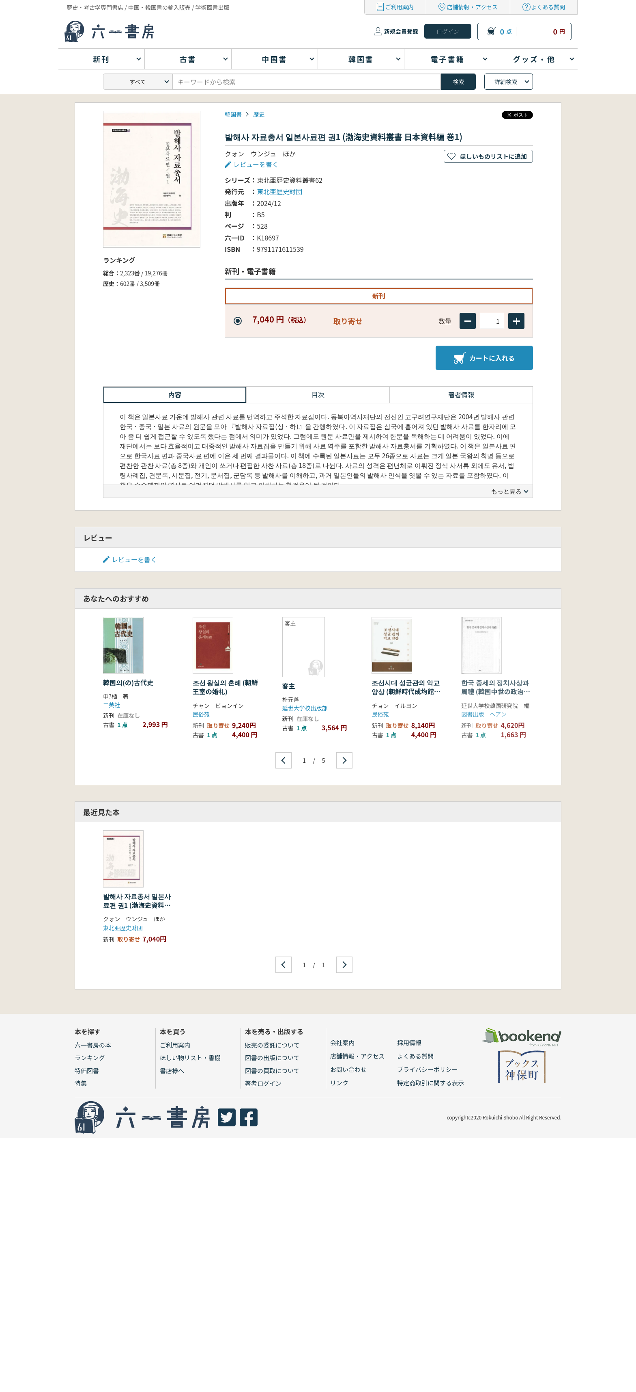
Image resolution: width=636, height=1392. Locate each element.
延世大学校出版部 (305, 708)
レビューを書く (256, 164)
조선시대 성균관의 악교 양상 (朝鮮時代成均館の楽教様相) (406, 692)
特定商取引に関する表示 (430, 1082)
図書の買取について (272, 1070)
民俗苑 (201, 714)
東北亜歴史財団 (279, 191)
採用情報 (409, 1042)
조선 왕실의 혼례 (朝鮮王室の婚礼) (225, 687)
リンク (339, 1082)
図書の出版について (272, 1057)
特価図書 (87, 1070)
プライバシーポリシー (427, 1069)
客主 (288, 686)
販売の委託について (272, 1045)
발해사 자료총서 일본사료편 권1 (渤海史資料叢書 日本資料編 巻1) (137, 905)
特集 (81, 1083)
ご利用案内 (399, 7)
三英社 (111, 705)
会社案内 (342, 1042)
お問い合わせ (348, 1069)
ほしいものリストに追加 (493, 156)
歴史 (258, 114)
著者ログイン (263, 1083)
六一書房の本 (93, 1045)
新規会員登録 (401, 31)
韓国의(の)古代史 (128, 682)
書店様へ (172, 1070)
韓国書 (233, 114)
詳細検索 (505, 82)
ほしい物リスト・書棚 (190, 1057)
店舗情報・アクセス (472, 7)
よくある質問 (548, 7)
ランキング (90, 1057)
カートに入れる (484, 358)
